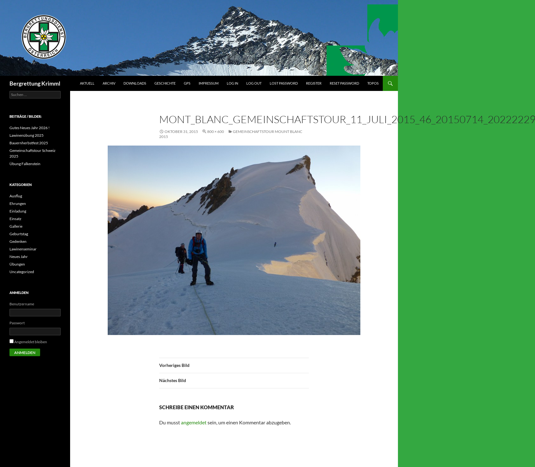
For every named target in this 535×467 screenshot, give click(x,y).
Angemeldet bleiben (30, 341)
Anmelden (24, 352)
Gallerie (15, 226)
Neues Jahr (18, 256)
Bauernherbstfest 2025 (28, 143)
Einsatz (15, 218)
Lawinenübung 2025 (26, 135)
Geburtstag (18, 233)
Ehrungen (17, 203)
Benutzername (21, 304)
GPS (187, 83)
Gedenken (18, 241)
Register (314, 83)
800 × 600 (215, 131)
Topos (373, 83)
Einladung (17, 211)
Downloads (134, 83)
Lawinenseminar (23, 249)
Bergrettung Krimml (34, 83)
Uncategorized (21, 271)
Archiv (109, 83)
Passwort (17, 322)
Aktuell (87, 83)
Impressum (209, 83)
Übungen (17, 264)
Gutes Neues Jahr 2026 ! (29, 127)
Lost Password (284, 83)
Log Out (253, 83)
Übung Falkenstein (24, 163)
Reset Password (344, 83)
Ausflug (15, 196)
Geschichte (165, 83)
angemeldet (194, 422)
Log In (232, 83)
